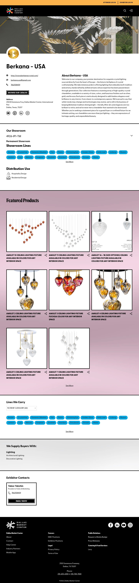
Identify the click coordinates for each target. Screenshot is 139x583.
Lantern (11, 157)
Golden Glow (87, 152)
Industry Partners (13, 549)
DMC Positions (54, 537)
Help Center (11, 545)
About (8, 537)
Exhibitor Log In (126, 2)
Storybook (74, 157)
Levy (90, 549)
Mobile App (11, 553)
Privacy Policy (53, 549)
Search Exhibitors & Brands (15, 19)
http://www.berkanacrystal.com (24, 76)
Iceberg (113, 152)
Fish (52, 152)
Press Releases (94, 541)
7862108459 (16, 493)
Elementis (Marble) (38, 152)
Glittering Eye (72, 152)
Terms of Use (53, 553)
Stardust (62, 157)
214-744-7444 (76, 574)
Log (20, 157)
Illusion (123, 152)
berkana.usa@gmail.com (21, 80)
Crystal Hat (22, 152)
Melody (29, 157)
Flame (60, 152)
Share (45, 255)
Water (95, 157)
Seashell (51, 157)
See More (69, 386)
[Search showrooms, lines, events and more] (125, 10)
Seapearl (40, 157)
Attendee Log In (109, 2)
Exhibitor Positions (55, 541)
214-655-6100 (63, 574)
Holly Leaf (101, 152)
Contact (9, 541)
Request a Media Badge (97, 537)
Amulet (11, 152)
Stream (86, 157)
